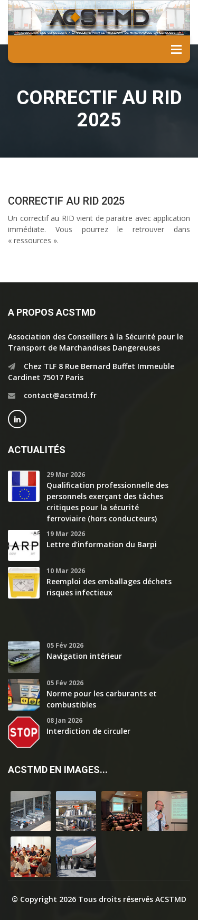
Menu (176, 49)
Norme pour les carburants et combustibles (101, 699)
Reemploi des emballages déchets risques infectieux (109, 586)
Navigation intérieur (84, 656)
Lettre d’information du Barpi (101, 544)
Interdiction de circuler (88, 731)
